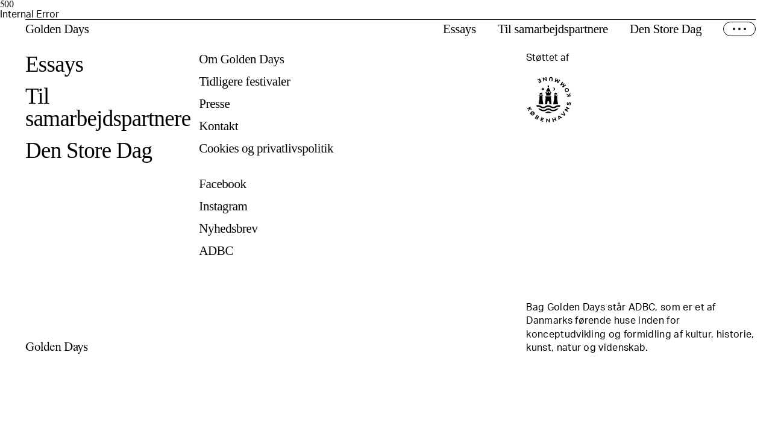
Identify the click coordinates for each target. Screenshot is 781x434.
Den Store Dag (665, 29)
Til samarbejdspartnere (553, 29)
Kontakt (218, 126)
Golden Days (57, 29)
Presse (214, 104)
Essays (459, 29)
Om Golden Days (241, 59)
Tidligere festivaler (244, 81)
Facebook (222, 184)
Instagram (223, 206)
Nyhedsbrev (228, 228)
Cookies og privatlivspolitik (266, 148)
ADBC (216, 251)
